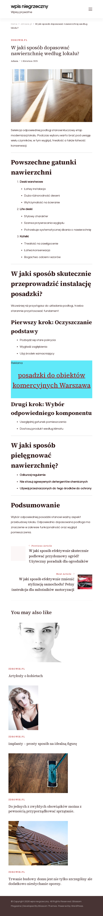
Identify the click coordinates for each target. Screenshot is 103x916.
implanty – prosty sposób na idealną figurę (42, 743)
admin (14, 61)
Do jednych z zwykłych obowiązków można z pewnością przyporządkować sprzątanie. (45, 809)
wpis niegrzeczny (29, 6)
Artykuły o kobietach (25, 675)
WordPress (77, 906)
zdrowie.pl (19, 40)
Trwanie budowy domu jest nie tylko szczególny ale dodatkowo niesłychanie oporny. (50, 881)
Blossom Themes (47, 906)
